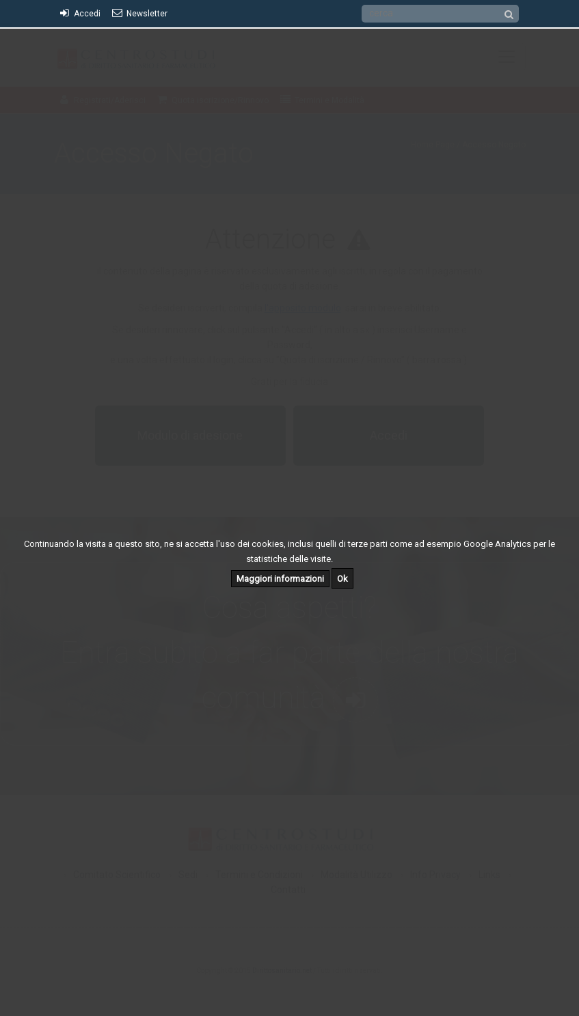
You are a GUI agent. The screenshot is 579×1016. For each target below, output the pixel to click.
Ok (342, 579)
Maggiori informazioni (280, 579)
